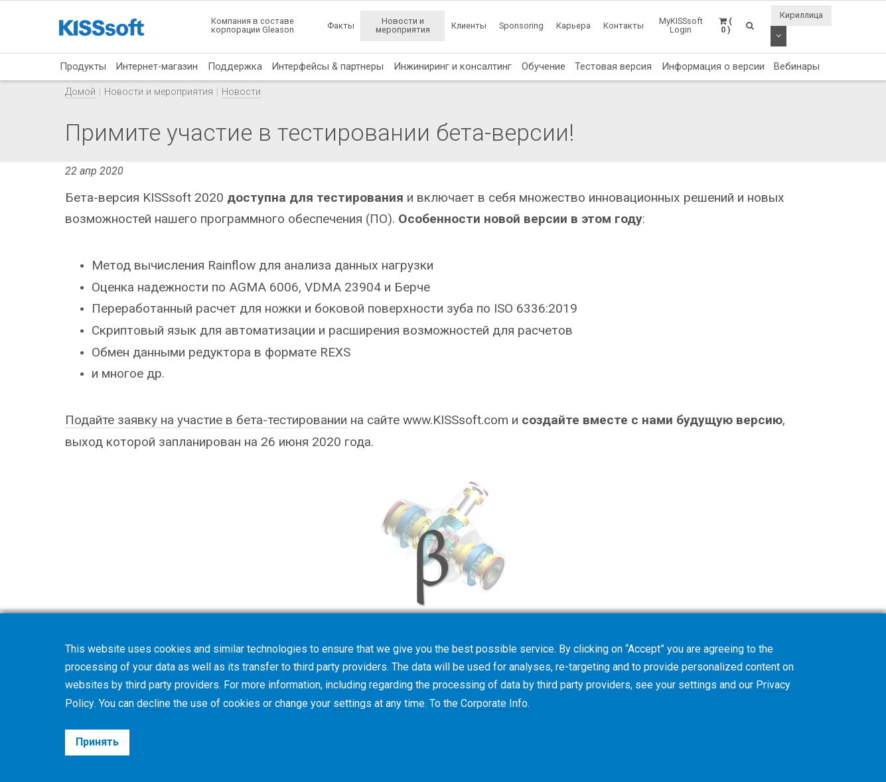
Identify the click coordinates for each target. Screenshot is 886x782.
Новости (241, 92)
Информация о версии (713, 66)
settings (351, 704)
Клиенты (468, 26)
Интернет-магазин (156, 66)
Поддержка (235, 66)
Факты (340, 26)
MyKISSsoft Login (681, 25)
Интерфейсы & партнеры (327, 66)
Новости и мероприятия (403, 25)
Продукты (83, 66)
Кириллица (801, 15)
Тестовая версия (613, 66)
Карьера (573, 26)
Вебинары (797, 66)
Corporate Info (493, 704)
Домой (80, 92)
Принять (97, 742)
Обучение (543, 66)
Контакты (623, 26)
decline (153, 704)
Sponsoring (521, 26)
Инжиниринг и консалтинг (453, 66)
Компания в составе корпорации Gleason (252, 25)
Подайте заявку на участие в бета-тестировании (207, 420)
